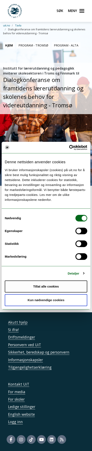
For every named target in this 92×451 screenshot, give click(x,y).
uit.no (6, 25)
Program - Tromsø (33, 45)
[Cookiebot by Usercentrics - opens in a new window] (69, 147)
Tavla (18, 25)
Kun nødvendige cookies (46, 300)
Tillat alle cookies (46, 286)
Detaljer (73, 273)
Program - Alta (66, 45)
